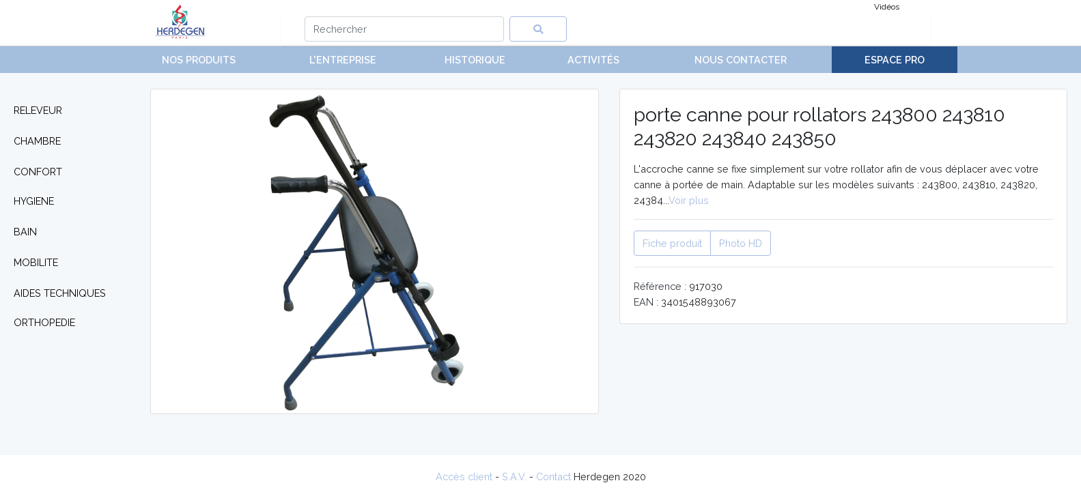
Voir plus (689, 200)
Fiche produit (672, 243)
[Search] (405, 29)
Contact (553, 476)
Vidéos (886, 7)
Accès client (464, 476)
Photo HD (740, 243)
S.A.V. (514, 476)
